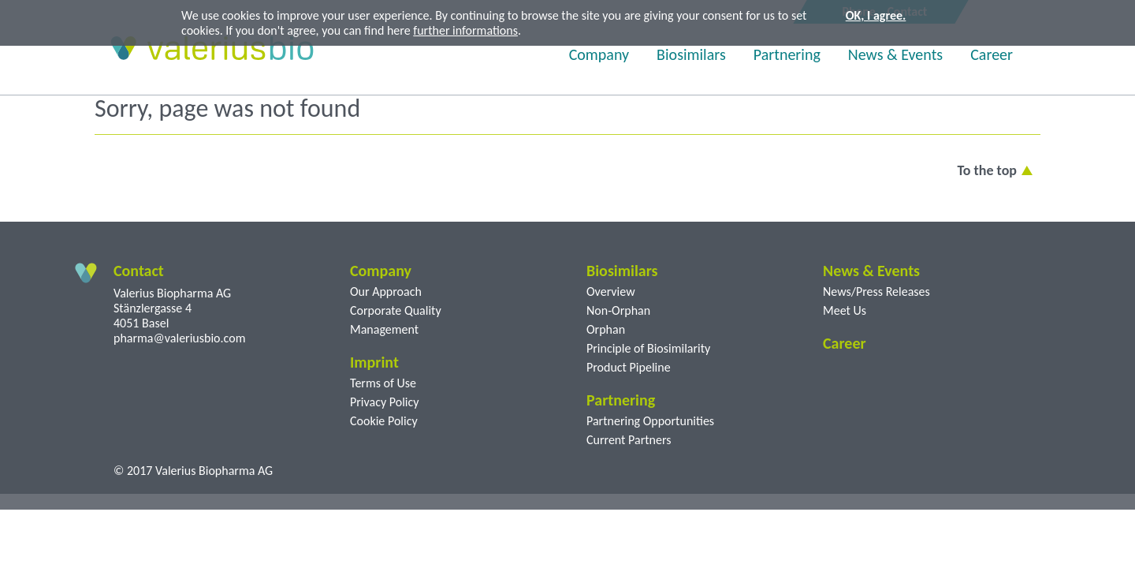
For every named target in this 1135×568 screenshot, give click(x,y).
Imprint (374, 362)
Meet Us (844, 310)
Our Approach (386, 291)
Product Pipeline (628, 367)
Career (991, 54)
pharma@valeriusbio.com (179, 338)
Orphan (605, 329)
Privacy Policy (384, 401)
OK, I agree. (876, 15)
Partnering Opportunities (650, 420)
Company (599, 54)
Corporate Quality (395, 310)
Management (384, 329)
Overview (610, 291)
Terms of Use (383, 383)
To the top (987, 170)
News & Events (895, 54)
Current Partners (629, 439)
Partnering (787, 54)
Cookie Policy (384, 420)
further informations (465, 30)
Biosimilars (691, 54)
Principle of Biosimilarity (648, 348)
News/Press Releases (876, 291)
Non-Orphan (618, 310)
